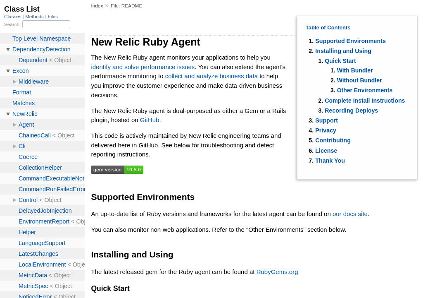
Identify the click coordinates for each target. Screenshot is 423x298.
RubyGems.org (277, 271)
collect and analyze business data (211, 75)
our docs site (350, 213)
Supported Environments (350, 41)
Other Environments (365, 90)
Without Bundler (359, 80)
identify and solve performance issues (143, 66)
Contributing (333, 140)
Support (326, 120)
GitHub (149, 119)
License (326, 150)
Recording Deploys (351, 110)
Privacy (325, 130)
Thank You (330, 160)
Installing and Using (343, 51)
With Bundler (355, 70)
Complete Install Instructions (365, 100)
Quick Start (340, 61)
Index (97, 6)
